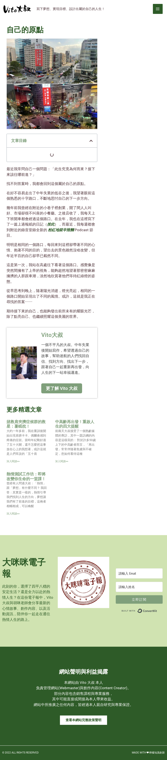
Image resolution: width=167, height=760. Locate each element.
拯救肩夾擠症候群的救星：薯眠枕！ (26, 423)
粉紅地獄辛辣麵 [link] (61, 229)
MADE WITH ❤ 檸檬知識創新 (148, 752)
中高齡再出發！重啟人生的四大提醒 (74, 423)
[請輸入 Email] (139, 573)
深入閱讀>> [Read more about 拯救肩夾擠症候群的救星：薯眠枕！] (13, 460)
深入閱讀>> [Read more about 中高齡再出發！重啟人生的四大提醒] (61, 460)
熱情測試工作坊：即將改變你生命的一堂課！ (26, 476)
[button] (91, 140)
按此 (51, 224)
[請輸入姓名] (139, 586)
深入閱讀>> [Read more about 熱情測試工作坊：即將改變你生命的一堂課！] (13, 513)
